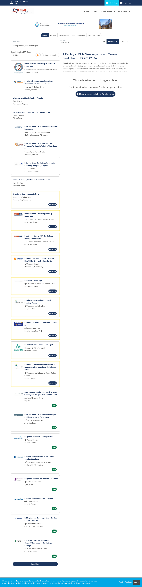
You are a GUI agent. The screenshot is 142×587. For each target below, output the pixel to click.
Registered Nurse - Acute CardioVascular (41, 478)
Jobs (95, 11)
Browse (53, 35)
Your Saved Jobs (94, 35)
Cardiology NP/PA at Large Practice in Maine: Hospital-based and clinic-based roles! (40, 367)
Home (86, 11)
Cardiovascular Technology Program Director (31, 112)
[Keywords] (35, 41)
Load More (35, 564)
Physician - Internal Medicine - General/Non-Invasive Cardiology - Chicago (38, 543)
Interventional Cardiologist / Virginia (28, 98)
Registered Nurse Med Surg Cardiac (38, 437)
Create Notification (50, 55)
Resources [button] (124, 11)
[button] (124, 41)
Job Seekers (112, 2)
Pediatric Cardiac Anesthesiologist (38, 345)
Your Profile (108, 11)
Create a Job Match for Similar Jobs (95, 94)
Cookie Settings (125, 582)
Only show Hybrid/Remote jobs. (27, 45)
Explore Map (64, 35)
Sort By (15, 55)
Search (44, 35)
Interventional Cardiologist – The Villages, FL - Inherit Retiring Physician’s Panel (40, 146)
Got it (136, 582)
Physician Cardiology (33, 280)
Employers (125, 2)
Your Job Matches (78, 35)
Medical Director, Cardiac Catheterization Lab (31, 180)
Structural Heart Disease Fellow (26, 194)
